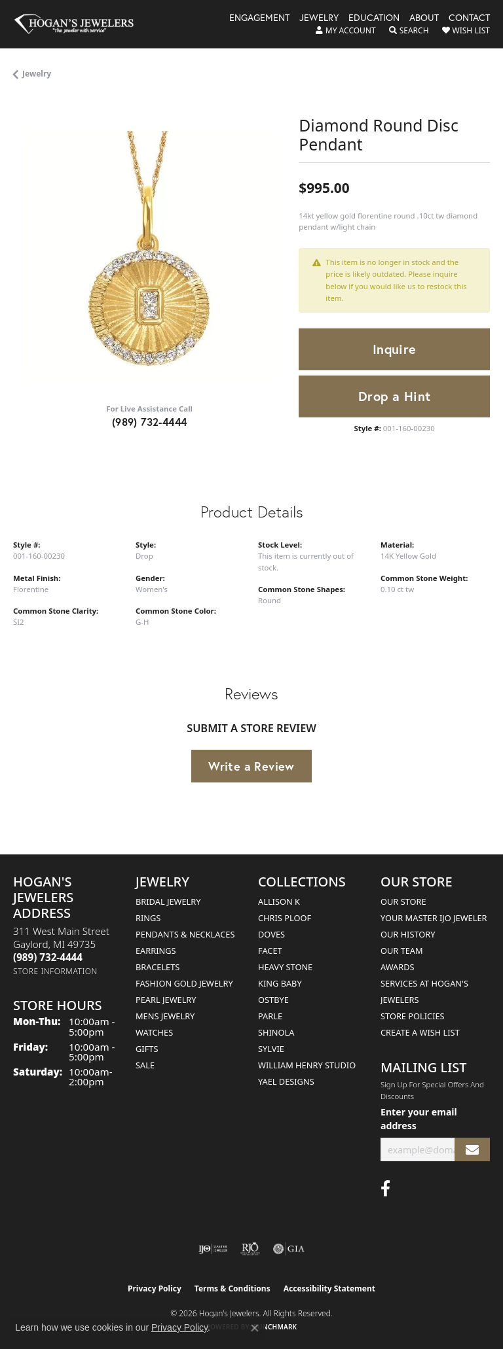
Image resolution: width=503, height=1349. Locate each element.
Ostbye (273, 1000)
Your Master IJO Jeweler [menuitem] (434, 918)
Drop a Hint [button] (394, 396)
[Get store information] (55, 971)
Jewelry (319, 18)
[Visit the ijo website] (213, 1249)
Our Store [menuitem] (403, 901)
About (424, 18)
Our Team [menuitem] (402, 950)
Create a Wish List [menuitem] (420, 1032)
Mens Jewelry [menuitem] (165, 1016)
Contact (469, 18)
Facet (270, 950)
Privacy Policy (154, 1288)
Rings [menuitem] (148, 918)
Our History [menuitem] (408, 934)
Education (374, 18)
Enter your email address (419, 1119)
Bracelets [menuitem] (157, 967)
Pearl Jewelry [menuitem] (166, 1000)
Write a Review (251, 766)
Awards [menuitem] (398, 967)
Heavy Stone (285, 967)
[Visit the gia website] (289, 1249)
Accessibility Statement (329, 1288)
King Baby (280, 983)
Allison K (279, 901)
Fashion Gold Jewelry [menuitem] (184, 983)
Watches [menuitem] (154, 1032)
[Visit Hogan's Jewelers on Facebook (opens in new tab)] (385, 1189)
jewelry (36, 73)
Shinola (276, 1032)
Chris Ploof (284, 918)
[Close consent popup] (255, 1328)
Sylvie (271, 1049)
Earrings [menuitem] (156, 950)
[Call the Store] (48, 957)
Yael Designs (286, 1081)
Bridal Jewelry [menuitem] (168, 901)
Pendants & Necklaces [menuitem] (185, 934)
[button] (346, 31)
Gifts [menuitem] (147, 1049)
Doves (271, 934)
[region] (149, 256)
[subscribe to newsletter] (472, 1150)
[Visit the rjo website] (250, 1249)
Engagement (259, 18)
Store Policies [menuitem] (413, 1016)
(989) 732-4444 (149, 422)
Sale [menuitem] (145, 1065)
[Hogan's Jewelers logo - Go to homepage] (80, 24)
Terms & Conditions (232, 1288)
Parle (270, 1016)
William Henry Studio (307, 1065)
